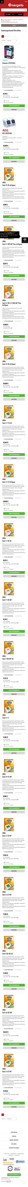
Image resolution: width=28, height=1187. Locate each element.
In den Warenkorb (14, 106)
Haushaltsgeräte (7, 19)
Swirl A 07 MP (7, 1071)
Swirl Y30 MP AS (7, 658)
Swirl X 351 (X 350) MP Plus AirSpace (11, 304)
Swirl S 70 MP (6, 835)
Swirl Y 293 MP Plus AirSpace (12, 244)
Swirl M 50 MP (7, 1012)
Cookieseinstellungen (5, 1178)
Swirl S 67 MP (6, 894)
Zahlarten (14, 1136)
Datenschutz (21, 1153)
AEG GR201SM (7, 133)
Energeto (7, 1177)
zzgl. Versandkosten (13, 97)
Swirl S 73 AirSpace (8, 482)
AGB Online (13, 1153)
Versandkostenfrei (7, 328)
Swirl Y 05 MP (7, 599)
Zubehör (15, 19)
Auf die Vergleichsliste (8, 90)
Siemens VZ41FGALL (9, 63)
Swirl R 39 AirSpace (8, 185)
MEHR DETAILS (14, 109)
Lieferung (17, 1155)
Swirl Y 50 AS (6, 540)
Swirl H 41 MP (7, 776)
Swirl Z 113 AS (7, 423)
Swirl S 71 (5, 717)
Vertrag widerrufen (14, 1175)
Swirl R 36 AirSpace (8, 364)
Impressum (6, 1153)
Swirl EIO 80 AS (7, 953)
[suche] (12, 10)
